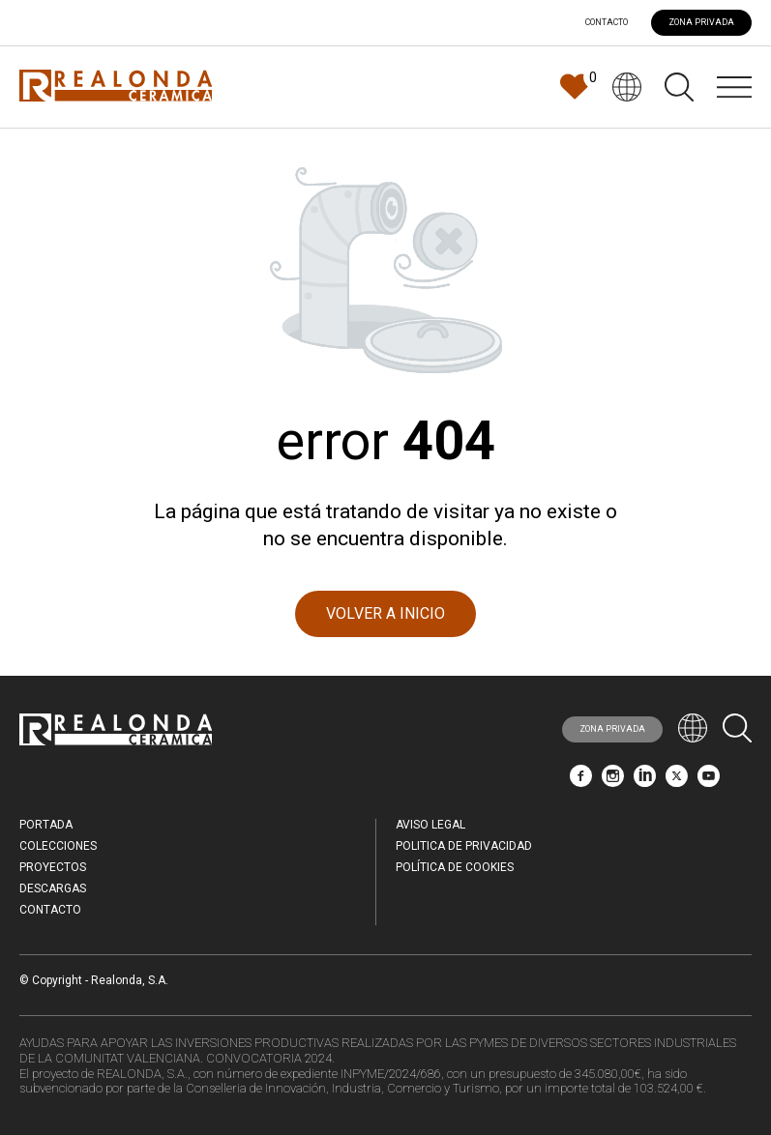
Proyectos (52, 867)
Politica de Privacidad (464, 846)
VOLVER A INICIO (385, 613)
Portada (46, 824)
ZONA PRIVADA (701, 22)
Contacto (606, 22)
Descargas (52, 888)
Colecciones (58, 846)
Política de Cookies (455, 867)
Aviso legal (430, 824)
